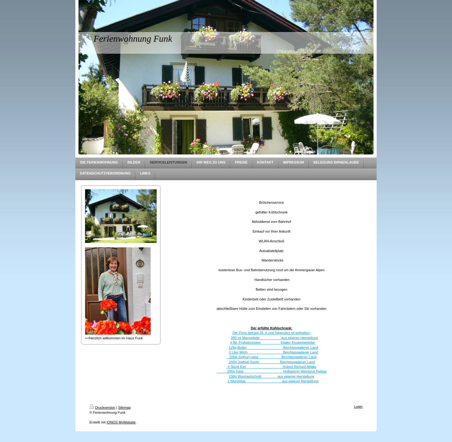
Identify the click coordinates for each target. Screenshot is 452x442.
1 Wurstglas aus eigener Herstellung (272, 381)
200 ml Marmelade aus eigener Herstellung (274, 338)
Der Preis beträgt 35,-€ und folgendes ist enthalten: (272, 333)
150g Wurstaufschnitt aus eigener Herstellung (271, 376)
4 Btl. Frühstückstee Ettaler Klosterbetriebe (272, 342)
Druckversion (102, 407)
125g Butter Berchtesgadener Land (273, 347)
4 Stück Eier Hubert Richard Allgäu (271, 367)
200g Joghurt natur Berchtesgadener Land (271, 357)
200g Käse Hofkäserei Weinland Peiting (271, 371)
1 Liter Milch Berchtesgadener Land (273, 352)
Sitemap (124, 407)
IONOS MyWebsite (121, 422)
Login (358, 406)
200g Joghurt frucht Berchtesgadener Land (271, 362)
